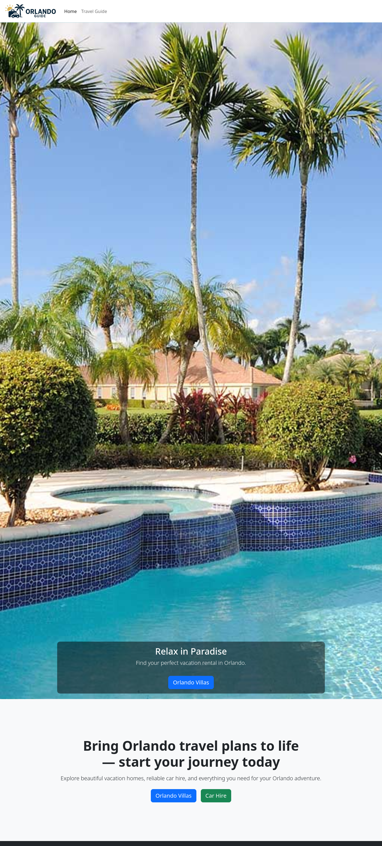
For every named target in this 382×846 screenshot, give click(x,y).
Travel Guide (94, 11)
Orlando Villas (191, 682)
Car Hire (216, 795)
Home (70, 11)
